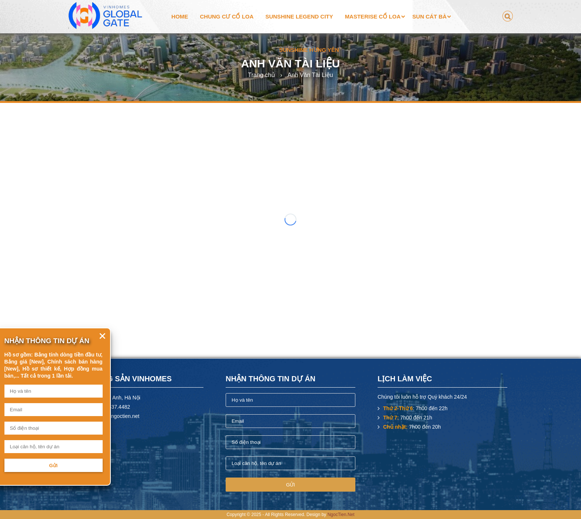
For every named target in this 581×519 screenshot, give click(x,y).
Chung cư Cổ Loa (226, 16)
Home (180, 16)
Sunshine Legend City (299, 16)
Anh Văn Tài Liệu (310, 75)
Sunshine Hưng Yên (309, 50)
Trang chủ (261, 75)
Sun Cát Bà (429, 16)
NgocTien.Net (341, 514)
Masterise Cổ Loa (373, 16)
